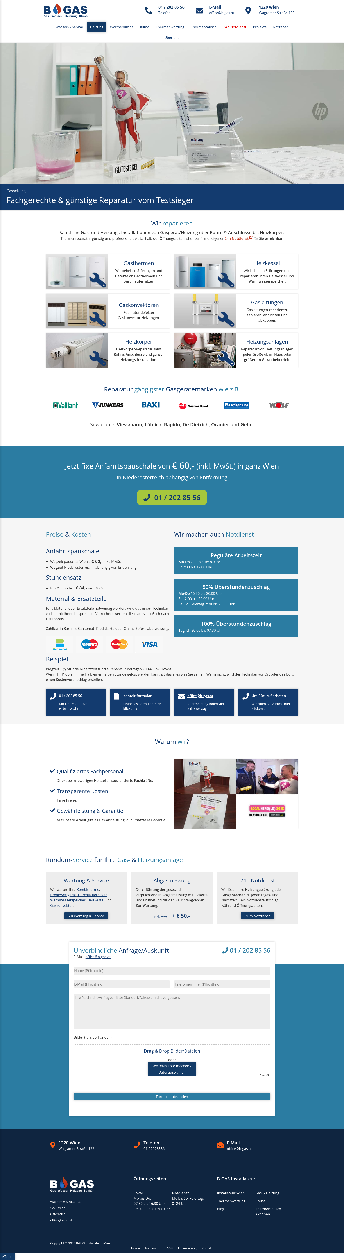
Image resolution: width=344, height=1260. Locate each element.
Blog (220, 1208)
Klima (144, 27)
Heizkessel (95, 900)
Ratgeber (280, 27)
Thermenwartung (170, 27)
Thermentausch (204, 27)
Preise (260, 1201)
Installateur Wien (231, 1193)
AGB (170, 1248)
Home (135, 1248)
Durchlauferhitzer (92, 894)
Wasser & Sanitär (69, 27)
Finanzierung (187, 1248)
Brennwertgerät (63, 894)
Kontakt (207, 1248)
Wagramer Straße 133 (76, 1148)
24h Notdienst (239, 238)
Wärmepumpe (121, 27)
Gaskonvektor (61, 905)
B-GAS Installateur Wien (93, 1243)
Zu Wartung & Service (86, 916)
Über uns (171, 37)
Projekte (260, 27)
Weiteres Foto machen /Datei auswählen (171, 1069)
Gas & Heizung (267, 1193)
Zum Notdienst (257, 916)
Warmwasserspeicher (68, 900)
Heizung (96, 27)
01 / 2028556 (154, 1148)
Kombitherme (88, 889)
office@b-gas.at (98, 956)
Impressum (153, 1248)
